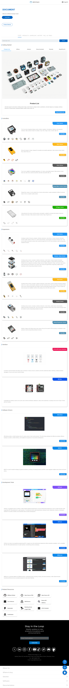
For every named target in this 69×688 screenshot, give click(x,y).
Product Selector (7, 24)
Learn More (7, 17)
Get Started (62, 515)
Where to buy (8, 673)
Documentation (8, 686)
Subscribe (34, 643)
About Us (6, 668)
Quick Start (62, 441)
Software (6, 681)
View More (62, 133)
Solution (6, 677)
